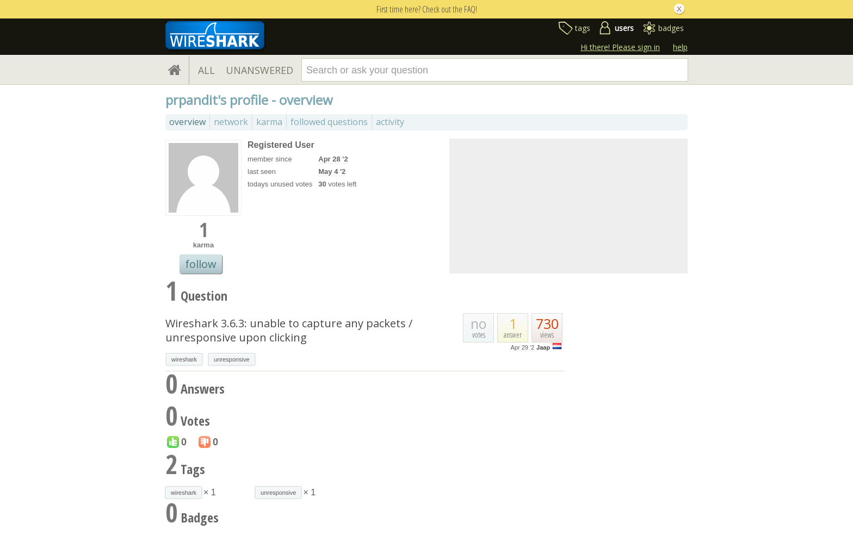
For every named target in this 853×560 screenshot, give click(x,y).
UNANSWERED (259, 70)
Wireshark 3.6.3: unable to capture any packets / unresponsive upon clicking (288, 330)
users (624, 28)
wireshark (184, 359)
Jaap (543, 347)
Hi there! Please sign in (620, 47)
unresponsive (231, 359)
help (680, 47)
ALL (206, 70)
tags (582, 28)
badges (671, 28)
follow (201, 264)
